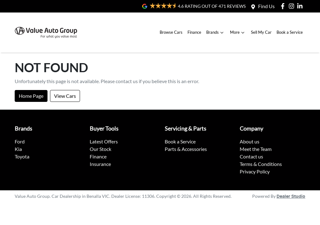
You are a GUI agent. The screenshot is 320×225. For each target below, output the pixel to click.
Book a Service (290, 32)
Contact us (251, 156)
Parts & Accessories (186, 149)
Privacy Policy (255, 171)
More (238, 32)
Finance (194, 32)
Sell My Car (261, 32)
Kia (18, 149)
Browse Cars (171, 32)
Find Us (266, 6)
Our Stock (100, 149)
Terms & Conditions (261, 164)
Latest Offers (104, 141)
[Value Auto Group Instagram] (292, 6)
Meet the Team (256, 149)
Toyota (22, 156)
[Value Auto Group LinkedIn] (301, 6)
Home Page (31, 96)
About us (249, 141)
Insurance (100, 164)
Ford (20, 141)
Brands (215, 32)
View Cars (65, 96)
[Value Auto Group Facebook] (284, 6)
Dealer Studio (291, 196)
